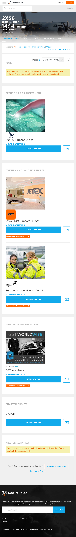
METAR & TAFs (54, 49)
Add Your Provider (56, 466)
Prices (36, 60)
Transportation (38, 47)
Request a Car (34, 379)
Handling (26, 47)
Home (4, 518)
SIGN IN (60, 2)
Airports (70, 8)
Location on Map (10, 38)
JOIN (69, 2)
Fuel (19, 47)
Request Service (34, 149)
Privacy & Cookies (46, 529)
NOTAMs (66, 49)
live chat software (38, 471)
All (15, 47)
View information (15, 144)
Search (59, 510)
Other (48, 47)
